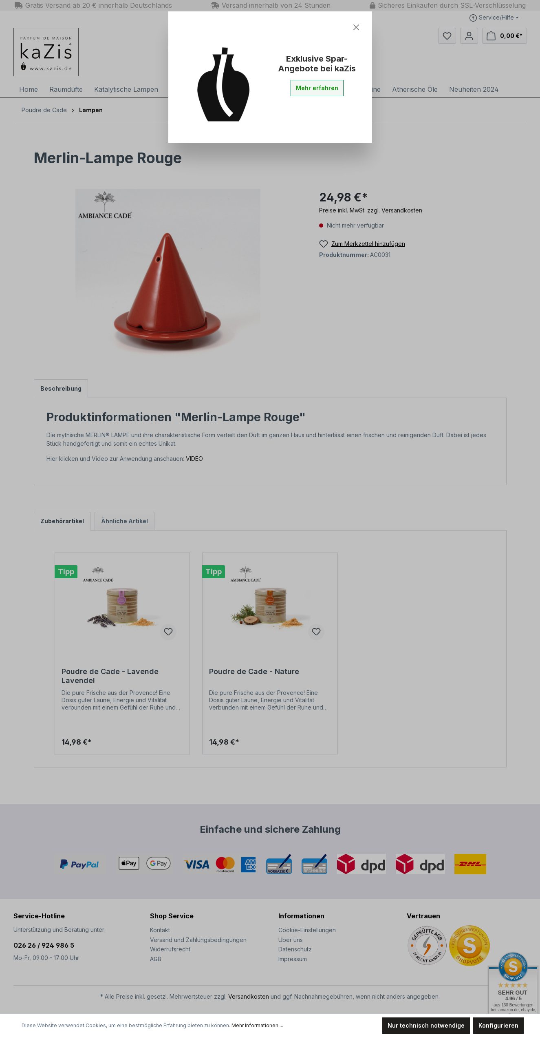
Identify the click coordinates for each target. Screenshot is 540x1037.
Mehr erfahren (317, 87)
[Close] (356, 27)
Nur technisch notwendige (426, 1025)
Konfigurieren (498, 1025)
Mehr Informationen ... (257, 1025)
